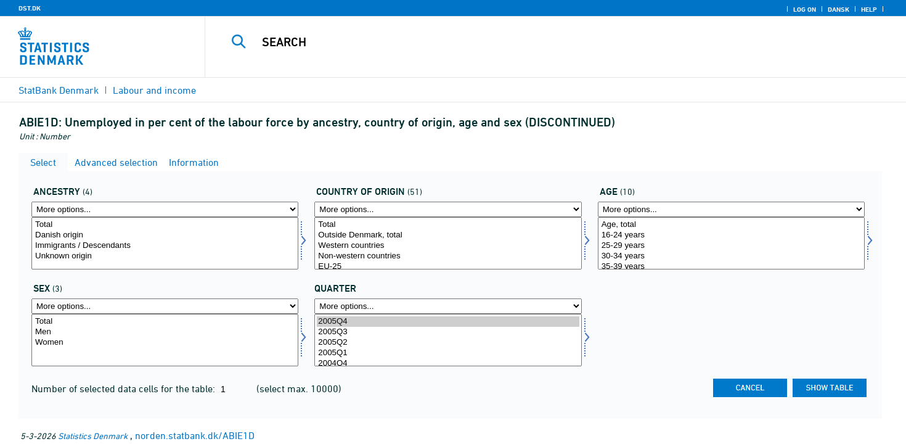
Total (165, 225)
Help (869, 9)
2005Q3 (448, 332)
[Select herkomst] (164, 243)
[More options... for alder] (731, 209)
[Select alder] (731, 243)
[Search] (533, 42)
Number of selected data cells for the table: (124, 388)
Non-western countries (448, 256)
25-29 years (731, 245)
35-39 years (731, 266)
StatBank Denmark (58, 90)
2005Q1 (448, 353)
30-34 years (731, 256)
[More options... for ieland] (447, 209)
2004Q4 (448, 363)
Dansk (838, 9)
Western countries (448, 245)
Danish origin (165, 235)
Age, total (731, 225)
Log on (804, 9)
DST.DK (29, 8)
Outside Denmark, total (448, 235)
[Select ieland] (447, 243)
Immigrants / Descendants (165, 245)
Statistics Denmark (93, 435)
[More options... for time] (447, 306)
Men (165, 332)
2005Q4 (448, 321)
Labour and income (154, 90)
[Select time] (447, 340)
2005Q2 (448, 342)
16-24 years (731, 235)
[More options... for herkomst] (164, 209)
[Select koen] (164, 340)
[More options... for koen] (164, 306)
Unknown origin (165, 256)
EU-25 (448, 266)
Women (165, 342)
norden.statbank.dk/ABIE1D (195, 435)
